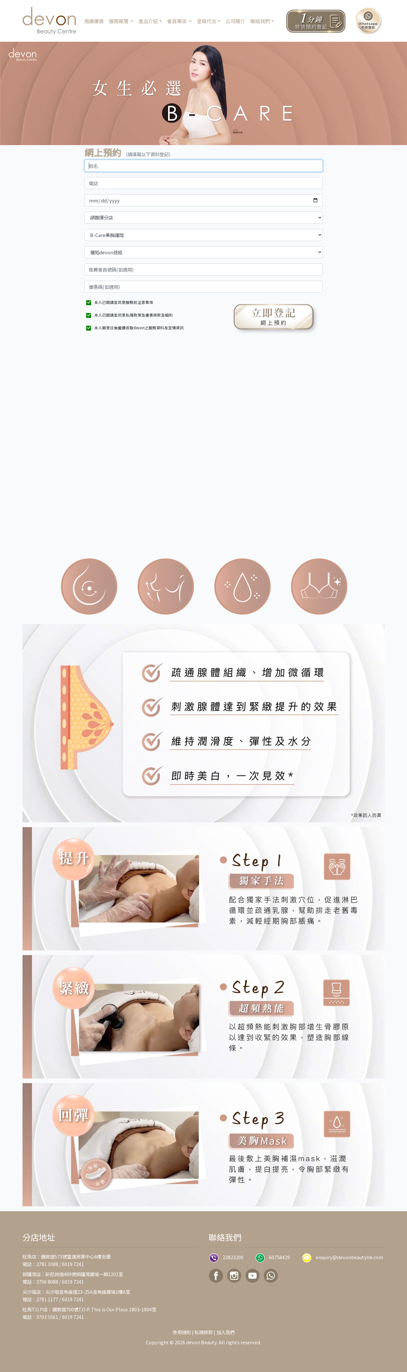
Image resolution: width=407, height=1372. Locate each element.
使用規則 (182, 1332)
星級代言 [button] (206, 20)
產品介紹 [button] (148, 20)
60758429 (279, 1257)
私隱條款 (204, 1332)
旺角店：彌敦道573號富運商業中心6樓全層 (67, 1256)
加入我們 (225, 1332)
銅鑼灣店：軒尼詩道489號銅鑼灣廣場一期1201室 (73, 1274)
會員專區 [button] (177, 20)
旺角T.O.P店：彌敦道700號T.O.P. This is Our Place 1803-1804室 (89, 1309)
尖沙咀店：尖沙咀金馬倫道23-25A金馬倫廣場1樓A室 (76, 1291)
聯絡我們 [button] (260, 20)
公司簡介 (235, 20)
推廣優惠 (94, 20)
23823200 (233, 1257)
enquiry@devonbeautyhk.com (349, 1257)
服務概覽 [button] (119, 20)
